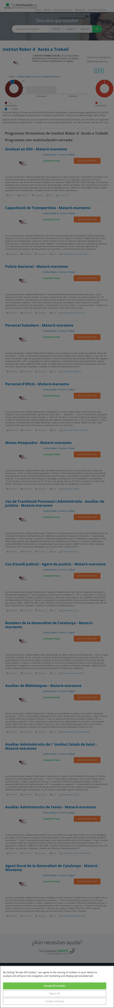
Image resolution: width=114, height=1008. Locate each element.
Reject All (54, 993)
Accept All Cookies (54, 985)
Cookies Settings (54, 1001)
